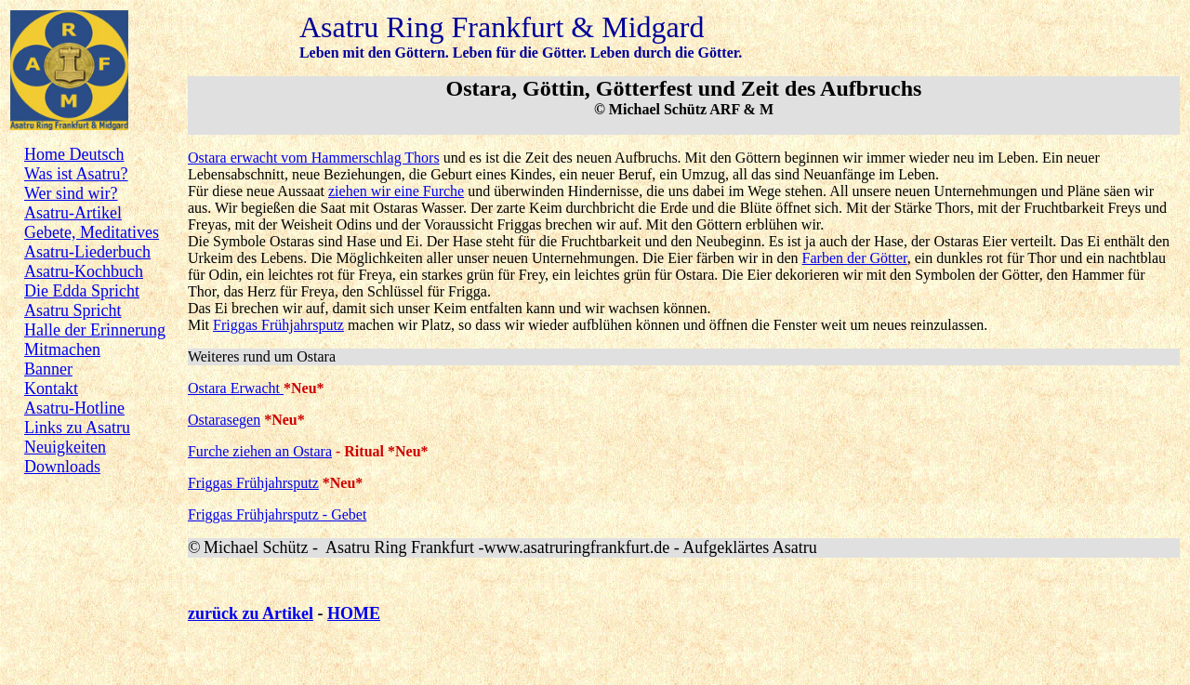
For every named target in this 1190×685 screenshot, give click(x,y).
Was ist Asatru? (76, 174)
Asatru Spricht (72, 310)
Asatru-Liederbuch (87, 252)
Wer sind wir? (71, 193)
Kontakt (51, 388)
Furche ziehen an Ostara (260, 451)
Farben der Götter (854, 258)
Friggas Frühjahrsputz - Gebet (277, 514)
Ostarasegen (224, 420)
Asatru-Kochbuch (83, 271)
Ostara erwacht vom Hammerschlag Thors (314, 157)
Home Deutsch (74, 154)
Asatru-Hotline (74, 408)
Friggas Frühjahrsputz (278, 325)
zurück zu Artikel (250, 613)
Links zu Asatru (77, 427)
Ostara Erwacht (236, 388)
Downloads (62, 466)
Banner (48, 369)
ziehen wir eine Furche (396, 191)
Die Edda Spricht (81, 291)
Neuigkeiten (65, 447)
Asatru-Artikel (73, 213)
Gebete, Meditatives (91, 232)
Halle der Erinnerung (94, 330)
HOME (353, 613)
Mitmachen (62, 349)
